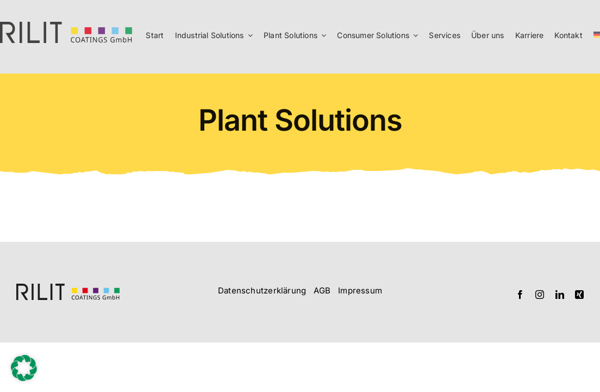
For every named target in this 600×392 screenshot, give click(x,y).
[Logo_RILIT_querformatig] (68, 288)
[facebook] (520, 294)
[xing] (579, 294)
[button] (24, 368)
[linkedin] (559, 294)
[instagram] (539, 294)
